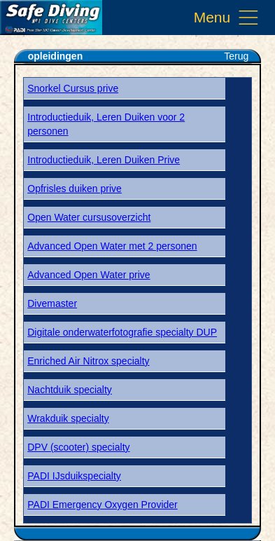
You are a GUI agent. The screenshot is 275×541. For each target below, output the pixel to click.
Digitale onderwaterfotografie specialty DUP (122, 332)
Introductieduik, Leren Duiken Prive (103, 159)
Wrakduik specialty (67, 418)
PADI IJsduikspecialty (74, 475)
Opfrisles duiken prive (74, 188)
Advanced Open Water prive (88, 274)
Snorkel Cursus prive (72, 88)
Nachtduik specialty (69, 389)
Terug (236, 56)
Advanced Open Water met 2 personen (112, 246)
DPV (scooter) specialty (78, 447)
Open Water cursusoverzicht (88, 217)
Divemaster (52, 303)
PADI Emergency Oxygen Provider (102, 504)
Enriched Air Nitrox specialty (88, 361)
